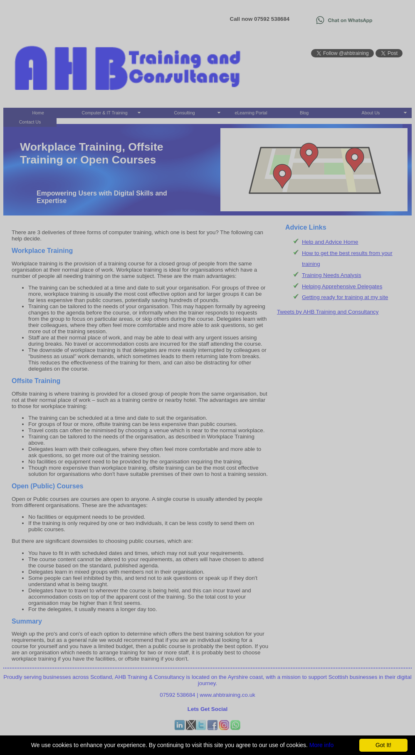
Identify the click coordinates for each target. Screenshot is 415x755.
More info (321, 745)
